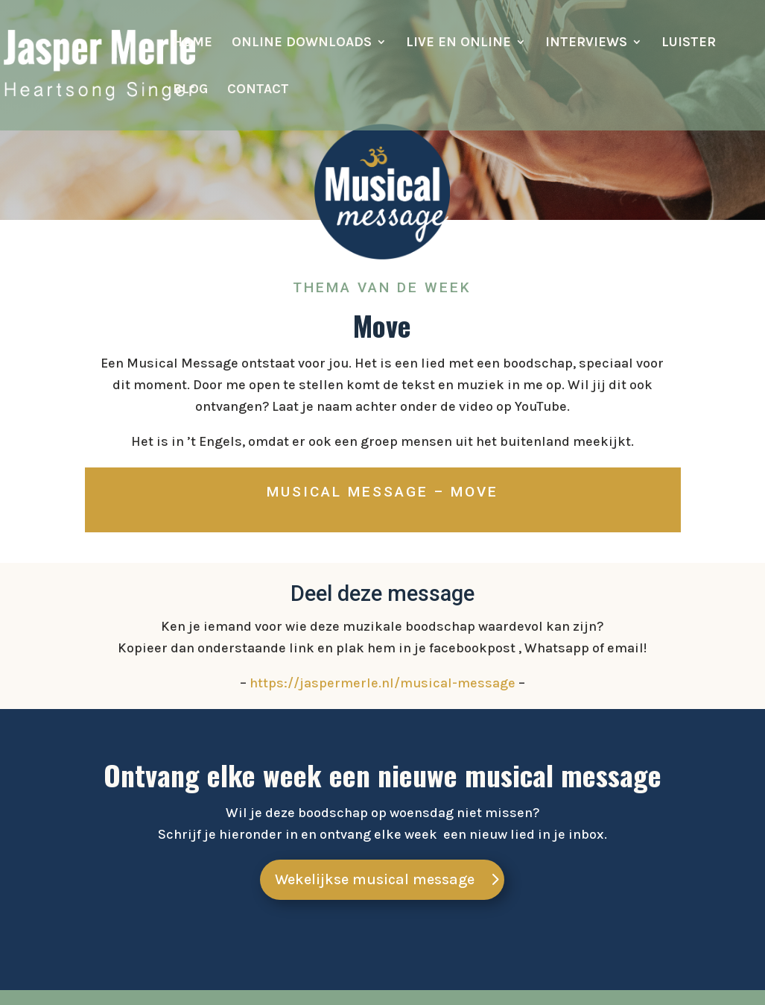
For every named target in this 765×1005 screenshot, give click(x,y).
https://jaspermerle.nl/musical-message (382, 683)
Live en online (458, 43)
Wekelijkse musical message (374, 879)
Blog (190, 90)
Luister (688, 43)
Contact (258, 90)
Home (192, 43)
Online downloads (302, 43)
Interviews (586, 43)
